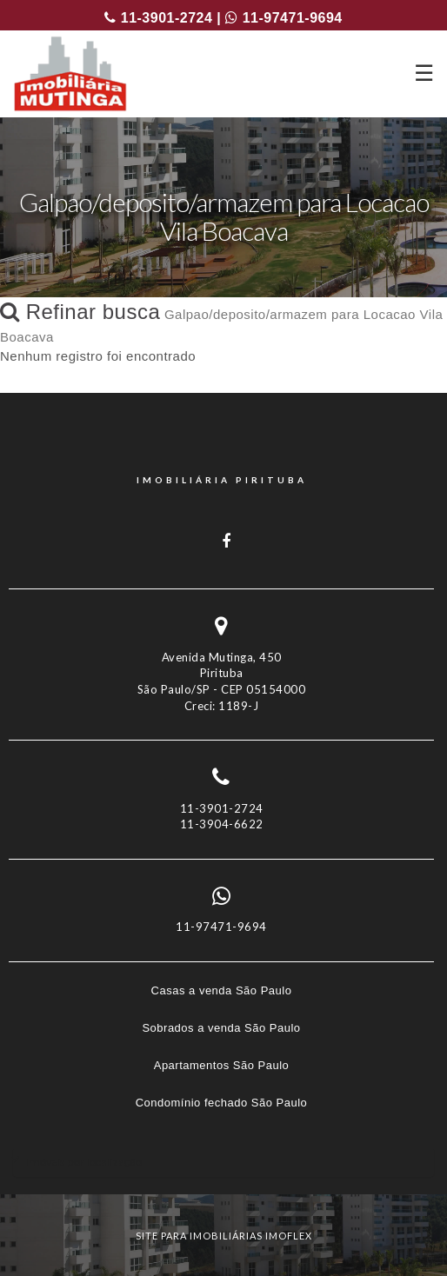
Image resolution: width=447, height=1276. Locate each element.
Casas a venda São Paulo (221, 990)
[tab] (223, 1161)
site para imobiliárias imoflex (224, 1235)
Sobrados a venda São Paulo (221, 1027)
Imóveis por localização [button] (84, 1161)
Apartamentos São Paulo (222, 1065)
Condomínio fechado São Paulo (222, 1102)
